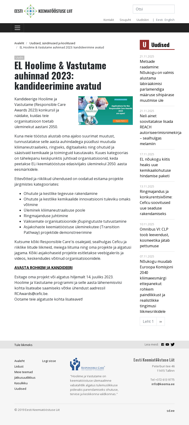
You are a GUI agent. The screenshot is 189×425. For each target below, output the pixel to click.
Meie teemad (23, 372)
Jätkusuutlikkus (25, 377)
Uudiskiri (143, 20)
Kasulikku (21, 383)
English (170, 20)
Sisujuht (125, 20)
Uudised (160, 44)
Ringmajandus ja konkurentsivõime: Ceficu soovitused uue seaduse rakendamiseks (156, 202)
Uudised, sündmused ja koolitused (52, 43)
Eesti (159, 20)
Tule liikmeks (23, 345)
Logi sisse (49, 361)
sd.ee (171, 411)
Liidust (18, 366)
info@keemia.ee (163, 384)
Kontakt (109, 20)
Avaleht (19, 43)
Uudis (19, 58)
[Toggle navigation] (17, 27)
